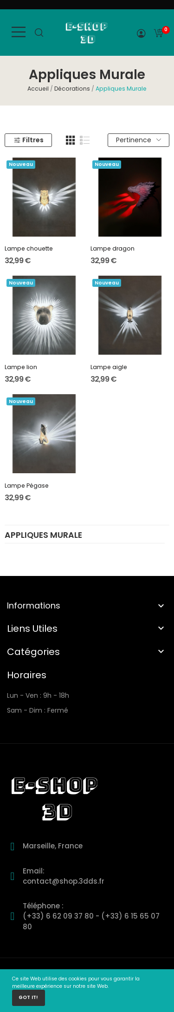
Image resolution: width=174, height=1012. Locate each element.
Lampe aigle (108, 367)
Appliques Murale (43, 536)
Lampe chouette (29, 248)
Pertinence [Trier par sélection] (138, 140)
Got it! (28, 997)
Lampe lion (21, 367)
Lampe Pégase (27, 485)
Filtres (28, 140)
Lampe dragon (112, 248)
